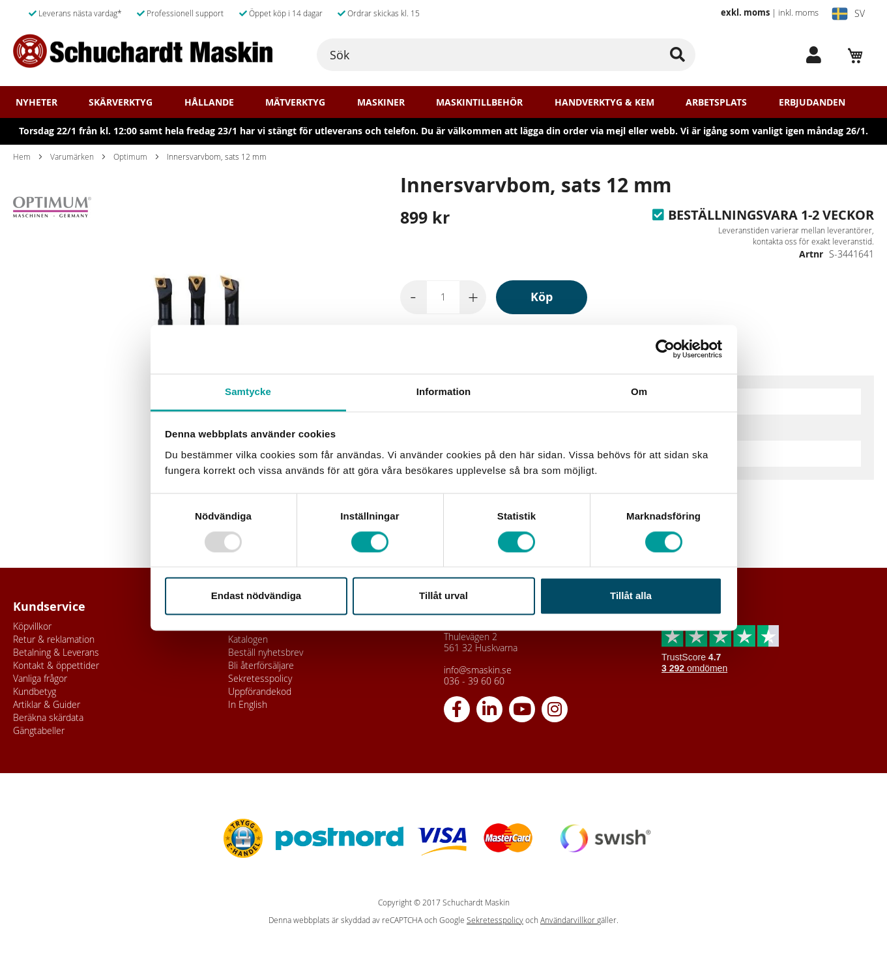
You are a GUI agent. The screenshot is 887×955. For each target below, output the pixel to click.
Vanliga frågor (40, 678)
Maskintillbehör (479, 102)
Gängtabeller (39, 730)
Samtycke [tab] (248, 391)
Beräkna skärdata (48, 717)
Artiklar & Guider (46, 704)
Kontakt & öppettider (56, 665)
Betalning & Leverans (56, 652)
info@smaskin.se (478, 670)
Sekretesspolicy (260, 678)
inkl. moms (798, 12)
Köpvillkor (32, 626)
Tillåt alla (631, 596)
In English (247, 704)
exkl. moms (745, 12)
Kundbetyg (34, 691)
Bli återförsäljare (261, 665)
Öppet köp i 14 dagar (281, 13)
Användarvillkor (568, 920)
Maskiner (381, 102)
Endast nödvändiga (256, 596)
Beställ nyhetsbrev (265, 652)
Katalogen (248, 639)
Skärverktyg (121, 102)
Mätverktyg (295, 102)
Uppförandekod (259, 691)
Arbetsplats (716, 102)
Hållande (209, 102)
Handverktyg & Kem (604, 102)
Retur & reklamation (54, 639)
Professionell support (180, 13)
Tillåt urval (443, 596)
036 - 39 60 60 (474, 681)
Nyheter (36, 102)
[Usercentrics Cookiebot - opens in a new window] (665, 349)
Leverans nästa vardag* (75, 13)
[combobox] (506, 54)
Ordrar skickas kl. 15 (379, 13)
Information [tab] (443, 391)
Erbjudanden (812, 102)
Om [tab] (639, 391)
